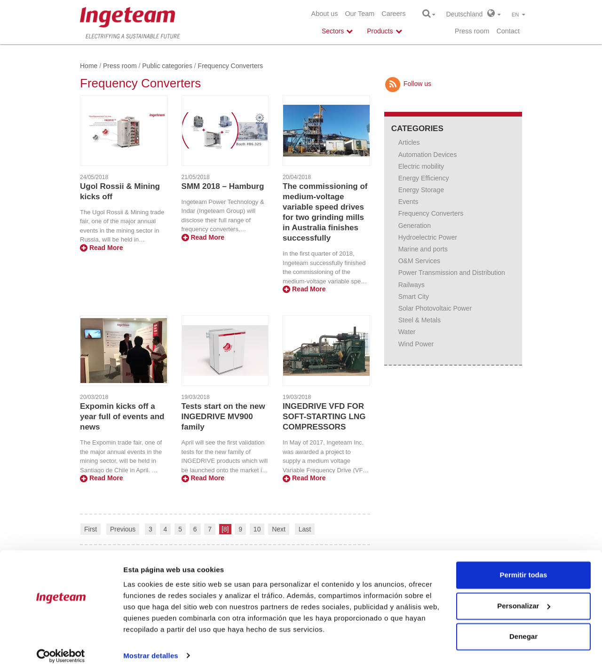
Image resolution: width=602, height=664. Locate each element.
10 (257, 529)
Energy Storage (421, 190)
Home (88, 66)
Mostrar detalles (150, 645)
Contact (508, 31)
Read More (101, 247)
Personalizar (523, 596)
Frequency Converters (431, 213)
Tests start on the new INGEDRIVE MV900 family (223, 416)
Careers (393, 13)
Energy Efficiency (423, 178)
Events (408, 201)
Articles (409, 142)
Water (407, 332)
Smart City (413, 296)
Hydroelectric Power (427, 237)
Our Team (359, 13)
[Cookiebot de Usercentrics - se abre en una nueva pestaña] (61, 646)
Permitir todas (523, 565)
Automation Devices (427, 154)
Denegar (523, 627)
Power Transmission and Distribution (451, 272)
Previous (122, 529)
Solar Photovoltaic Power (435, 308)
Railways (411, 285)
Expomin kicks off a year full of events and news (122, 416)
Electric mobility (421, 166)
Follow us (407, 83)
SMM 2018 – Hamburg (223, 186)
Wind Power (416, 344)
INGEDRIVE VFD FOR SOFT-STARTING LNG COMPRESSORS (324, 416)
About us (324, 13)
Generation (414, 225)
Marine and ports (423, 249)
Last (305, 529)
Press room (472, 31)
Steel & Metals (419, 320)
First (90, 529)
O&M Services (419, 261)
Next (278, 529)
